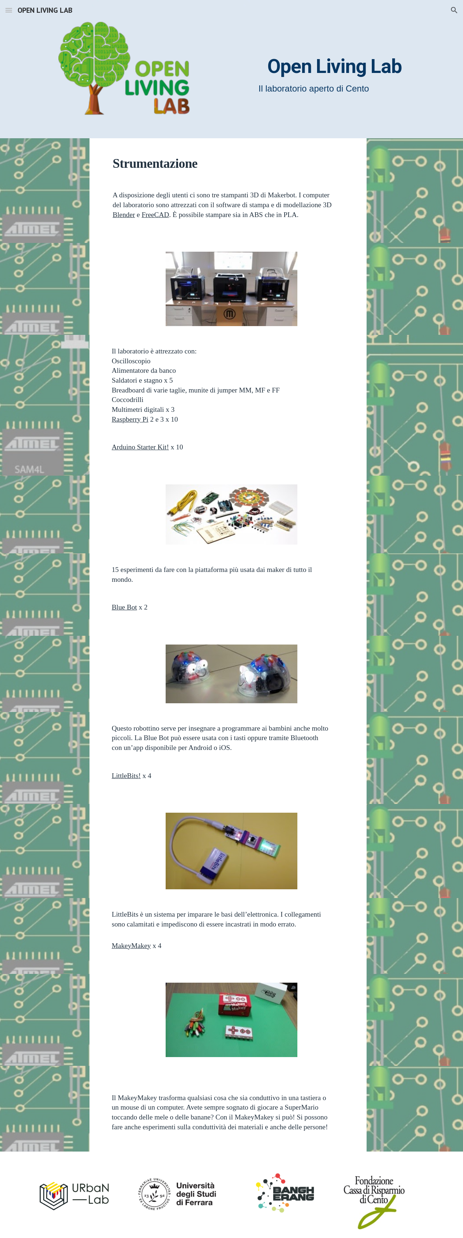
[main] (302, 63)
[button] (9, 10)
